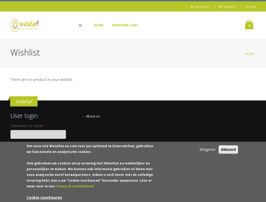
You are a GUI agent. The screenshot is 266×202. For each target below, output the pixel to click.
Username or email (28, 125)
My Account (199, 7)
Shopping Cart (125, 25)
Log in (251, 7)
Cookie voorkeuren (44, 198)
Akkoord (228, 150)
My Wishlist (228, 7)
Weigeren (207, 150)
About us (93, 116)
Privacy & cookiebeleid (74, 187)
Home (99, 25)
